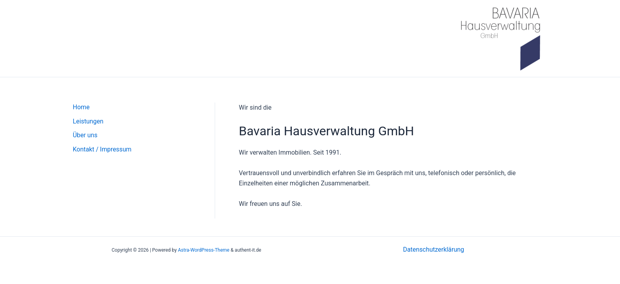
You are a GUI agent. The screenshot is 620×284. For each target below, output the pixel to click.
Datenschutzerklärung (434, 249)
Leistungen (88, 121)
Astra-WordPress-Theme (203, 250)
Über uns (85, 135)
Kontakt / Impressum (102, 149)
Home (81, 107)
